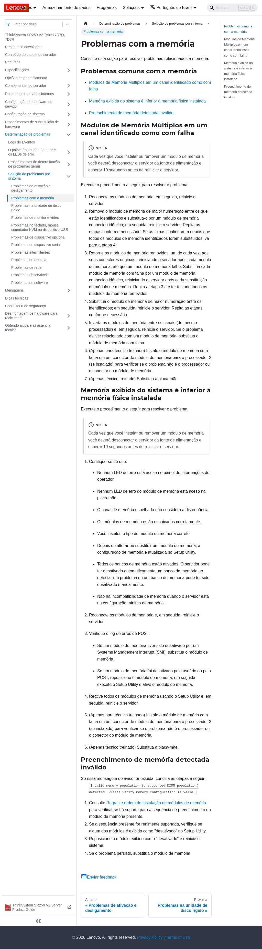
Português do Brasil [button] (171, 7)
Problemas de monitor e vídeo (35, 217)
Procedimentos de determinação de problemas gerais (34, 164)
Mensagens (14, 290)
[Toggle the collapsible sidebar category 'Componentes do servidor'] (68, 86)
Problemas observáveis (30, 275)
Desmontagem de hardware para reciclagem (31, 315)
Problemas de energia (28, 260)
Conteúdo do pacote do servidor (30, 55)
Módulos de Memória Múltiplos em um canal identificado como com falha (239, 47)
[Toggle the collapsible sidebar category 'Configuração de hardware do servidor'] (68, 104)
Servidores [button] (22, 7)
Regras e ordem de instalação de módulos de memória (156, 803)
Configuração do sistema (25, 114)
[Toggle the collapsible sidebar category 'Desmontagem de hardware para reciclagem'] (68, 316)
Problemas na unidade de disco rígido (36, 207)
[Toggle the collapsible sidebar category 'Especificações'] (68, 70)
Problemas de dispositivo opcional (38, 237)
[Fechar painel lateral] (38, 921)
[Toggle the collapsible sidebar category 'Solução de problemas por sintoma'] (68, 176)
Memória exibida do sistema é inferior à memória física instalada (147, 101)
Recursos (12, 62)
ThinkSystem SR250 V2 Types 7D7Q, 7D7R (35, 37)
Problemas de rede (26, 267)
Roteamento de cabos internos (29, 94)
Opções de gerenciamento (26, 78)
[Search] (232, 8)
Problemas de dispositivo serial (36, 245)
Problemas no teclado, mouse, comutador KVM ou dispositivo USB (39, 227)
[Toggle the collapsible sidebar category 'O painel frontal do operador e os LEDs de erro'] (68, 152)
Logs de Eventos (21, 142)
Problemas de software (29, 283)
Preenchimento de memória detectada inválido (131, 113)
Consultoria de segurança (25, 306)
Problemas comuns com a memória (238, 29)
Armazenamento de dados (66, 7)
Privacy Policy (150, 937)
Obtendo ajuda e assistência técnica (27, 327)
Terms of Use (178, 937)
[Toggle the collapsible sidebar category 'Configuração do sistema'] (68, 114)
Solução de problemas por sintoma (29, 176)
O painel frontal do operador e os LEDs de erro (32, 152)
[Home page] (86, 23)
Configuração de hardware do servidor (28, 104)
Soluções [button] (131, 7)
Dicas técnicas (16, 298)
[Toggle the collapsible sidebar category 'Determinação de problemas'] (68, 134)
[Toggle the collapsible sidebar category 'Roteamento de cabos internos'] (68, 94)
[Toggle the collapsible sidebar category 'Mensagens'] (68, 290)
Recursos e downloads (23, 47)
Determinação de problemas (27, 134)
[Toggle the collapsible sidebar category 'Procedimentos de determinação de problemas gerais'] (68, 164)
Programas (107, 7)
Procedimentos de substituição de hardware (32, 124)
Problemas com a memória (32, 198)
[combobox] (13, 24)
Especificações (17, 70)
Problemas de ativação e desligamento (31, 188)
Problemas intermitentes (30, 252)
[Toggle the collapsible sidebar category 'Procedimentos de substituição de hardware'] (68, 124)
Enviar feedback (98, 877)
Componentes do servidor (25, 86)
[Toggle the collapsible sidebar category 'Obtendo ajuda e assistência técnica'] (68, 328)
